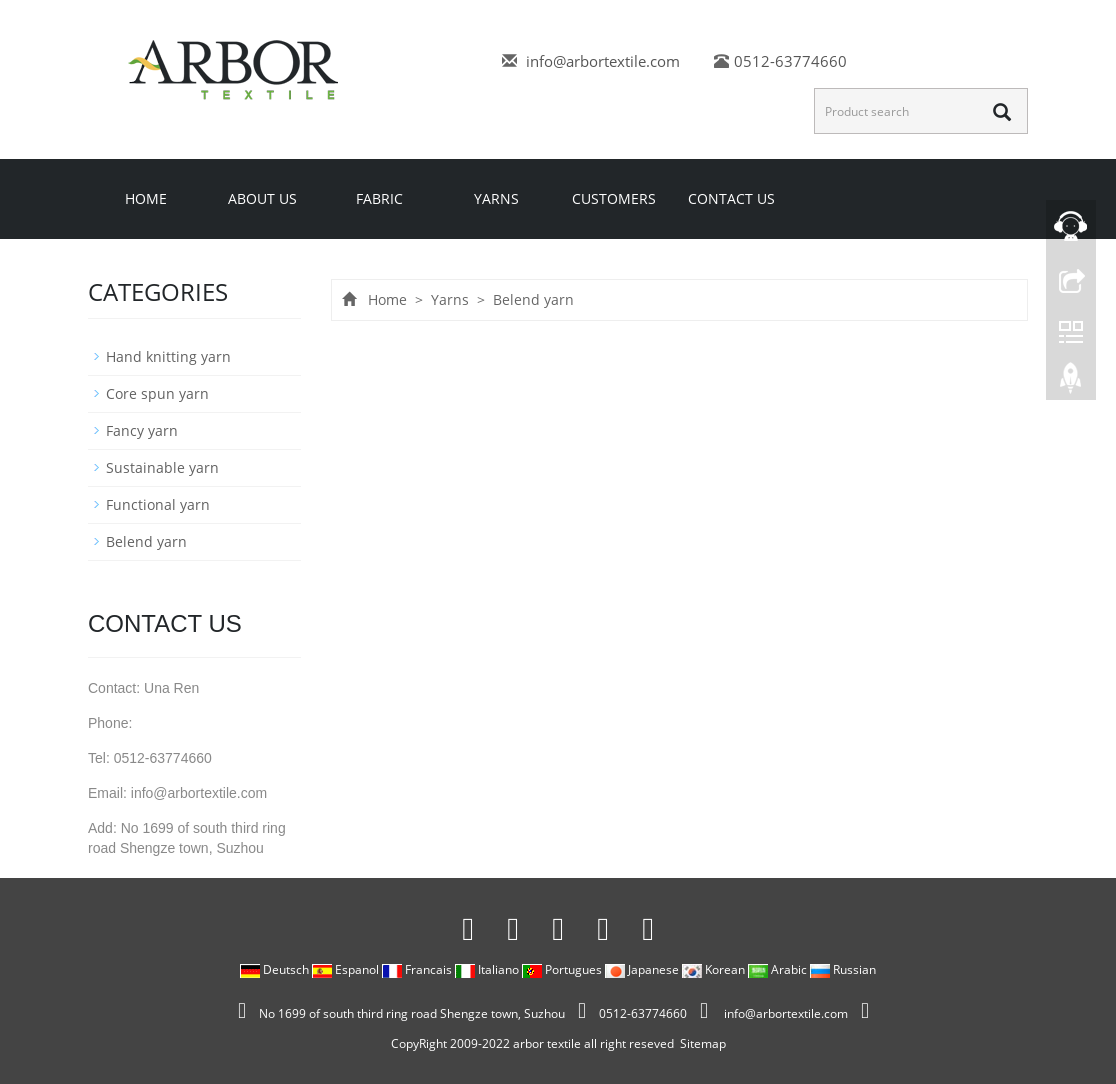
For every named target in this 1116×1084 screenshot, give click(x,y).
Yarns (496, 198)
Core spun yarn (157, 393)
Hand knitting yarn (168, 356)
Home (146, 198)
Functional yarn (158, 504)
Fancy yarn (142, 430)
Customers (614, 198)
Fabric (379, 198)
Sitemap (703, 1043)
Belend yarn (531, 299)
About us (262, 198)
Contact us (731, 198)
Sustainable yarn (162, 467)
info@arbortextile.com (603, 61)
